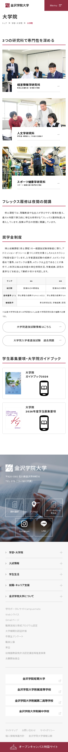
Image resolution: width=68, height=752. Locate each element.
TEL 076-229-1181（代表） (19, 481)
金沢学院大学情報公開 (40, 736)
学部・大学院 (17, 23)
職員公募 (10, 642)
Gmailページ (12, 620)
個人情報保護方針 (14, 736)
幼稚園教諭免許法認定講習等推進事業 (25, 653)
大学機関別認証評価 (16, 631)
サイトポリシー (47, 730)
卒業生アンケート (14, 636)
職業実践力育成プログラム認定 (21, 625)
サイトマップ (11, 730)
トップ (4, 23)
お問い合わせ (29, 730)
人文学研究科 (38, 135)
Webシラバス (12, 614)
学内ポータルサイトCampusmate (23, 609)
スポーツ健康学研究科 (38, 183)
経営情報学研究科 (38, 86)
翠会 (7, 647)
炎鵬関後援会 (12, 658)
